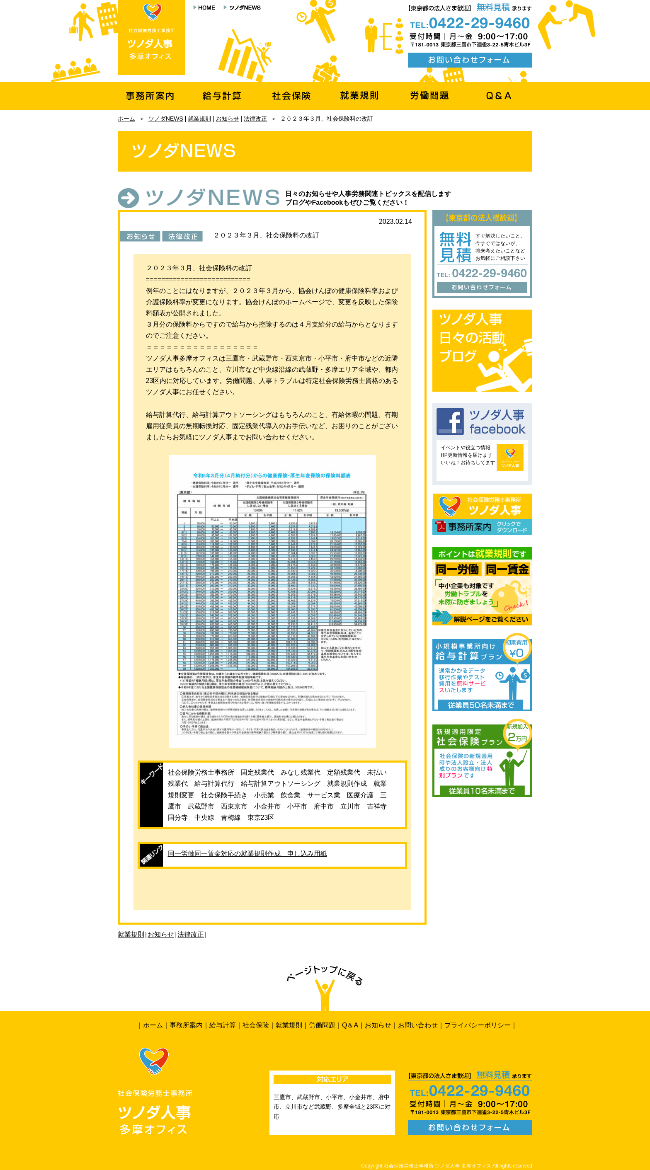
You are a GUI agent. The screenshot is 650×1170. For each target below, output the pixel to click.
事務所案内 (186, 1025)
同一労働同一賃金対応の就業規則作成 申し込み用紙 (247, 853)
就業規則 (199, 118)
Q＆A (350, 1025)
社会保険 (256, 1025)
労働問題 (322, 1025)
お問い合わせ (418, 1025)
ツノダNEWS (165, 118)
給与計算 (222, 1025)
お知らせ (227, 118)
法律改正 (255, 118)
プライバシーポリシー (477, 1025)
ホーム (126, 118)
